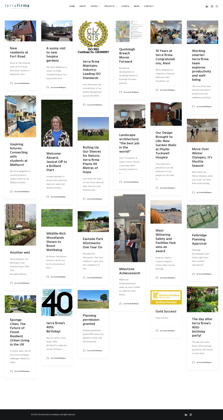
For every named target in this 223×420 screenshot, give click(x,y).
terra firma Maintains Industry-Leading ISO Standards (92, 70)
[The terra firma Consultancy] (17, 6)
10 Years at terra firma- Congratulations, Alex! (165, 57)
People (95, 6)
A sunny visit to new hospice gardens (56, 54)
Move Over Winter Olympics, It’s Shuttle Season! (202, 157)
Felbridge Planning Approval (199, 239)
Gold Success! (166, 311)
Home (72, 6)
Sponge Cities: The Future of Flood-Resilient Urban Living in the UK (19, 332)
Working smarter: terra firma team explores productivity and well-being (201, 65)
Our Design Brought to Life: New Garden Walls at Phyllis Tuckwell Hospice (166, 145)
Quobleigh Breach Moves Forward (127, 55)
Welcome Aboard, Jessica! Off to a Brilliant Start (56, 162)
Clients (125, 6)
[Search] (216, 6)
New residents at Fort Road (19, 52)
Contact (149, 6)
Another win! (20, 252)
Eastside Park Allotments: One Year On (93, 243)
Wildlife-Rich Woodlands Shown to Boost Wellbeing (56, 242)
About (83, 6)
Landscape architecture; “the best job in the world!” (129, 143)
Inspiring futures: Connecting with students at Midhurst (19, 155)
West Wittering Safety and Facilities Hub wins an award (166, 241)
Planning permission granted (91, 320)
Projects (111, 6)
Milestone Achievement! (129, 271)
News (136, 6)
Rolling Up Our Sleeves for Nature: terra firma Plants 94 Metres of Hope (92, 160)
